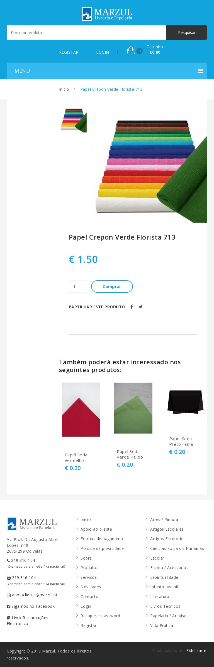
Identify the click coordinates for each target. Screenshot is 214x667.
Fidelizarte (196, 650)
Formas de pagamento (103, 538)
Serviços (89, 577)
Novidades (91, 586)
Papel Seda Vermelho (76, 457)
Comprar (112, 286)
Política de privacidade (102, 548)
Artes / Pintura (164, 519)
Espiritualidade (164, 577)
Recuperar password (100, 615)
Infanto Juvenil (164, 586)
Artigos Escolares (167, 529)
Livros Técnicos (165, 606)
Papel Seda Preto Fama (181, 441)
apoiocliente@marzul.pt (32, 594)
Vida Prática (161, 625)
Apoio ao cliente (96, 529)
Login (86, 606)
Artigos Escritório (167, 538)
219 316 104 (36, 563)
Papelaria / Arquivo (168, 615)
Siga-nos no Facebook (31, 606)
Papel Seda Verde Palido (130, 454)
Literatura (159, 596)
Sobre (86, 558)
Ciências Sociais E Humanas (177, 548)
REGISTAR (69, 52)
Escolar (157, 558)
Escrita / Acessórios (169, 567)
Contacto (89, 596)
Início (64, 89)
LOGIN (102, 52)
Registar (88, 625)
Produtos (89, 567)
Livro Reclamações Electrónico (27, 620)
